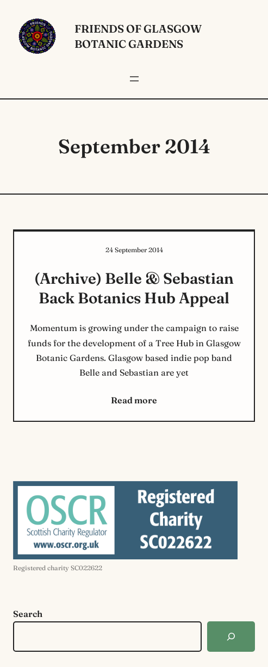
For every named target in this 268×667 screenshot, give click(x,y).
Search (27, 613)
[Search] (231, 636)
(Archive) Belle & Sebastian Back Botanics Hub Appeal (134, 288)
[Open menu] (134, 78)
